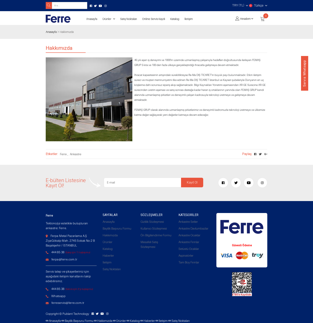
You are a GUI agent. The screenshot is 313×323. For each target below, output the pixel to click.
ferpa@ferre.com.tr (64, 259)
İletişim (188, 19)
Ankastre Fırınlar (188, 242)
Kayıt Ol (192, 182)
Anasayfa (91, 19)
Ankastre (75, 154)
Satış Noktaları (128, 19)
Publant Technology (75, 313)
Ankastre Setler (188, 221)
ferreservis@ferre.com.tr (68, 302)
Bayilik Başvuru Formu (117, 228)
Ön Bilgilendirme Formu (156, 235)
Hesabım (245, 18)
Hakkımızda (110, 235)
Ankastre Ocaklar (189, 235)
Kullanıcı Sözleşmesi (154, 228)
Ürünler (106, 19)
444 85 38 (57, 252)
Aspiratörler (185, 255)
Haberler (108, 255)
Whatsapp (58, 296)
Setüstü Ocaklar (188, 248)
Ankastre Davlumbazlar (193, 228)
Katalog (174, 19)
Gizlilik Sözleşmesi (152, 221)
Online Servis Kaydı (153, 19)
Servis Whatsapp (304, 73)
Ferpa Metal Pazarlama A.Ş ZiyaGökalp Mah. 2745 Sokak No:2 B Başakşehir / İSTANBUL (70, 240)
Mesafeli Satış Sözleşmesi (149, 244)
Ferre (63, 154)
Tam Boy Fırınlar (188, 262)
